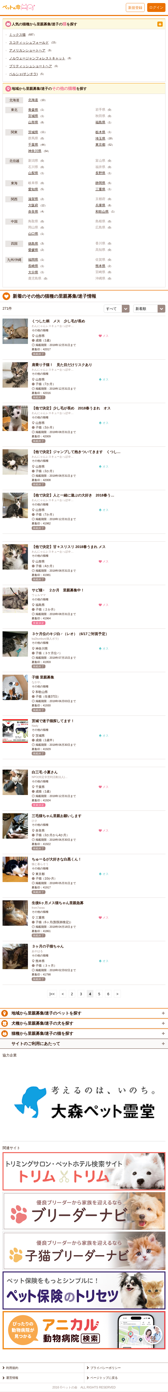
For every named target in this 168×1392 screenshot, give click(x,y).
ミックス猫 (17, 35)
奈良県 (33, 211)
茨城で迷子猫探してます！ (53, 721)
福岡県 (33, 259)
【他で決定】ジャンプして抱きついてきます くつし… (76, 452)
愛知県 (33, 189)
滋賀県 (33, 199)
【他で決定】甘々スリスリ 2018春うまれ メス (69, 547)
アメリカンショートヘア (27, 50)
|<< (52, 994)
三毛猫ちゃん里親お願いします (56, 816)
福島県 (100, 122)
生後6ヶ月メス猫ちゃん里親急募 (57, 903)
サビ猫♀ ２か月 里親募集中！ (58, 590)
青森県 (33, 110)
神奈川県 (34, 151)
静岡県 (100, 183)
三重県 (100, 189)
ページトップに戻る (104, 1378)
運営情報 (12, 1378)
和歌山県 (102, 211)
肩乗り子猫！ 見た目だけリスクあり (62, 365)
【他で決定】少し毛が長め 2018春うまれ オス (71, 408)
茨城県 (33, 132)
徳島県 (33, 243)
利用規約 (12, 1368)
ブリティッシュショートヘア (30, 66)
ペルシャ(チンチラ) (23, 74)
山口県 (33, 234)
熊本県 (100, 266)
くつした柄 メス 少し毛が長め (58, 321)
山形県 (33, 122)
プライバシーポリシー (105, 1368)
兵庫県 (100, 205)
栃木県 (100, 132)
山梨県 (33, 173)
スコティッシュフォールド (29, 42)
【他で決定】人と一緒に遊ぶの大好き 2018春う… (73, 495)
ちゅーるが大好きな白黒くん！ (56, 859)
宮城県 (33, 116)
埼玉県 (100, 138)
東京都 (100, 144)
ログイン (156, 7)
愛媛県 (33, 250)
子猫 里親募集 (43, 677)
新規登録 (135, 8)
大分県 (33, 272)
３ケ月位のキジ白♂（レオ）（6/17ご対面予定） (70, 634)
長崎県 (33, 266)
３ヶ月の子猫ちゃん (48, 946)
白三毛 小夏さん (45, 772)
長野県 (100, 173)
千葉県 (33, 144)
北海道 (33, 100)
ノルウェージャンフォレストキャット (37, 58)
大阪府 (33, 205)
